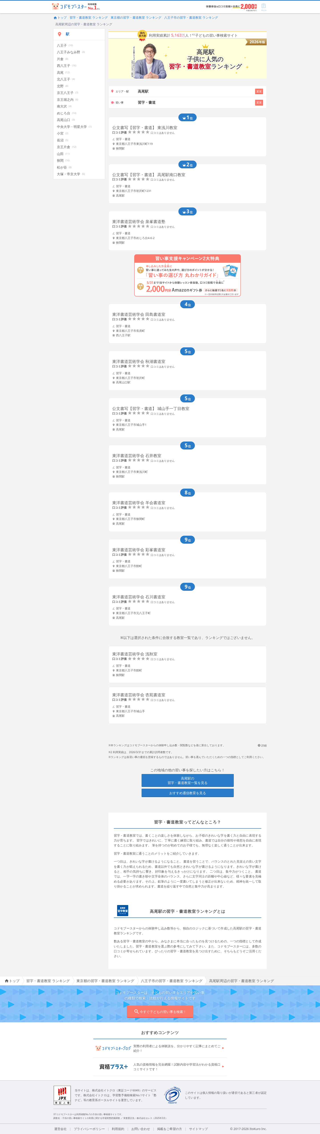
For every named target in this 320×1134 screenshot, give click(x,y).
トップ (60, 17)
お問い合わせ (140, 1129)
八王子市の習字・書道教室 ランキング (191, 17)
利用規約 (118, 1129)
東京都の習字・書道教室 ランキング (136, 17)
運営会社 (60, 1129)
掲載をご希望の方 (169, 1129)
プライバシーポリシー (89, 1129)
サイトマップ (198, 1129)
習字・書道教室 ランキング (89, 17)
